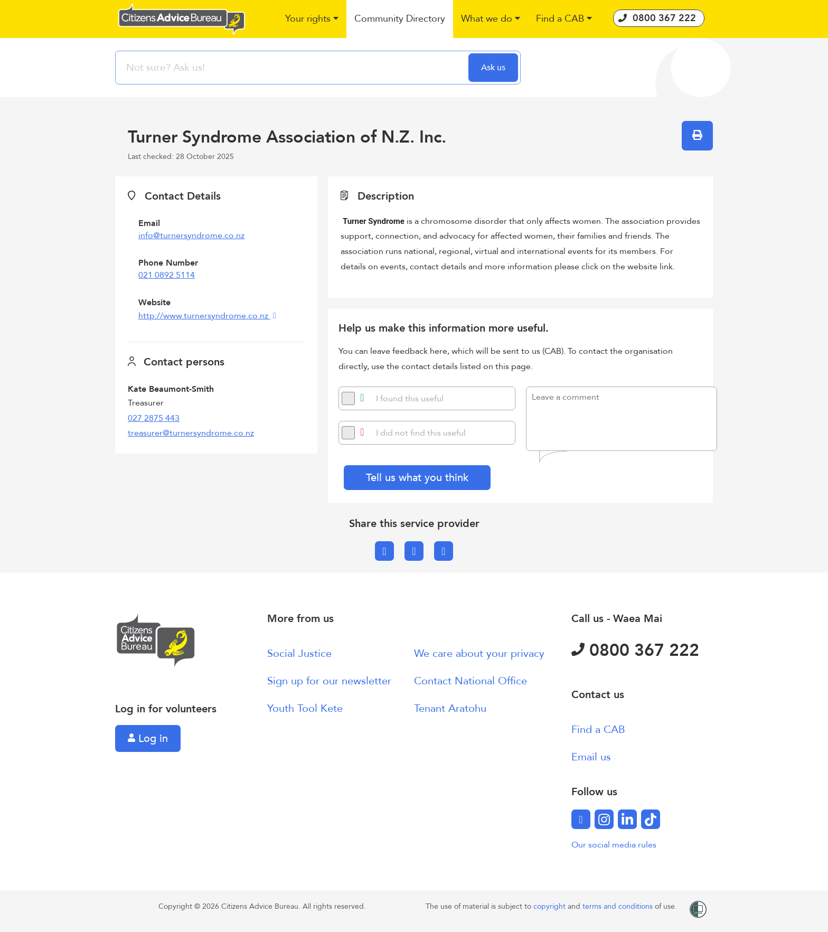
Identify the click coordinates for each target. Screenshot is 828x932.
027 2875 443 (154, 418)
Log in (148, 738)
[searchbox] (293, 67)
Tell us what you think (417, 477)
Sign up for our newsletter (329, 681)
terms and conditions (618, 906)
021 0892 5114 (166, 275)
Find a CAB (598, 729)
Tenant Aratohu (450, 708)
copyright (550, 906)
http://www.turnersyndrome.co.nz (204, 316)
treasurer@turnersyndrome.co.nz (191, 433)
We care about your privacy (479, 653)
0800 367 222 (635, 650)
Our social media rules (613, 845)
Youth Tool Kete (305, 708)
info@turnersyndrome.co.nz (191, 235)
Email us (591, 757)
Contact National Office (470, 681)
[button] (311, 19)
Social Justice (299, 653)
